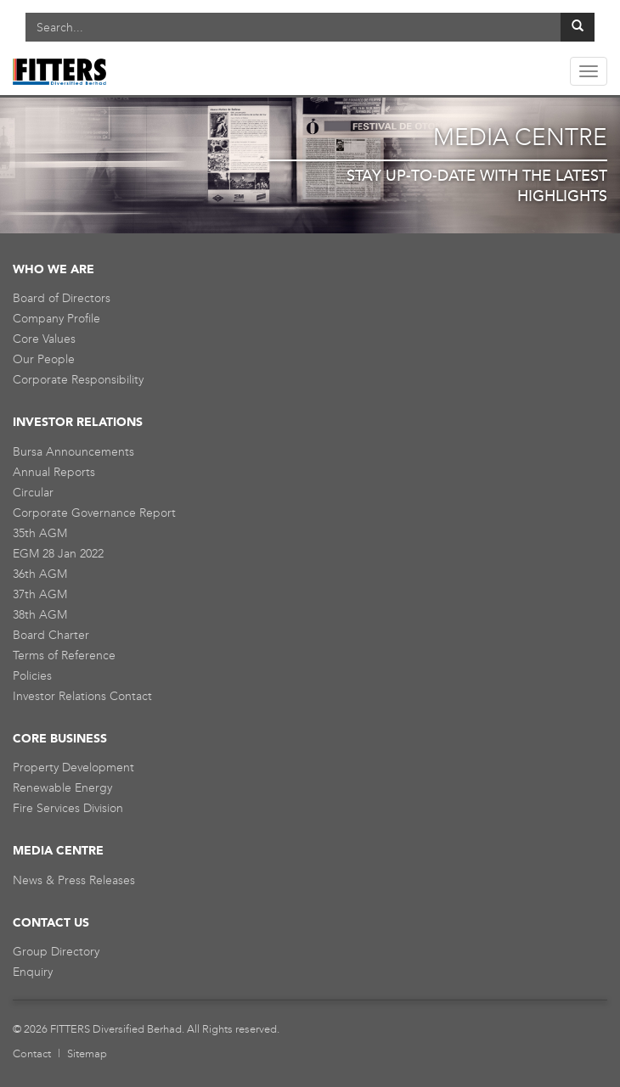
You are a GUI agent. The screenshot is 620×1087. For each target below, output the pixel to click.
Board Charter (51, 635)
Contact (32, 1053)
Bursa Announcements (73, 452)
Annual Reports (54, 472)
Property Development (73, 767)
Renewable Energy (62, 788)
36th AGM (40, 574)
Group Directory (56, 951)
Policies (32, 676)
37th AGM (40, 594)
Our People (44, 359)
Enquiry (33, 972)
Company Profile (56, 318)
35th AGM (40, 533)
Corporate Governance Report (94, 513)
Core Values (44, 339)
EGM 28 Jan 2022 (58, 553)
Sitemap (87, 1053)
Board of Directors (61, 298)
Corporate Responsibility (78, 380)
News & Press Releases (74, 880)
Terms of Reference (64, 655)
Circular (33, 492)
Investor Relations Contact (82, 696)
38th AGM (40, 615)
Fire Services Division (68, 808)
